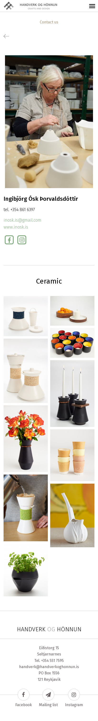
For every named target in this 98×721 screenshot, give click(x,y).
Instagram (74, 698)
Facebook (23, 698)
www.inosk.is (16, 227)
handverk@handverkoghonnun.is (49, 667)
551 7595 (57, 660)
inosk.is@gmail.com (22, 220)
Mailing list (48, 698)
